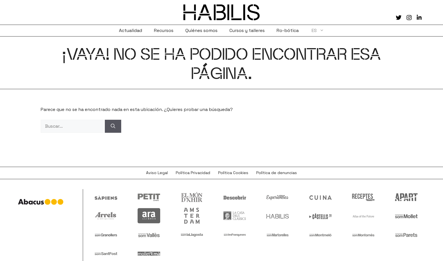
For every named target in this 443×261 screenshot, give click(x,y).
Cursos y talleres (247, 30)
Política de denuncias (276, 172)
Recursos (163, 30)
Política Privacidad (193, 172)
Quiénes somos (201, 30)
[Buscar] (113, 126)
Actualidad (130, 30)
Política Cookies (233, 172)
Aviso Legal (157, 172)
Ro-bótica (288, 30)
